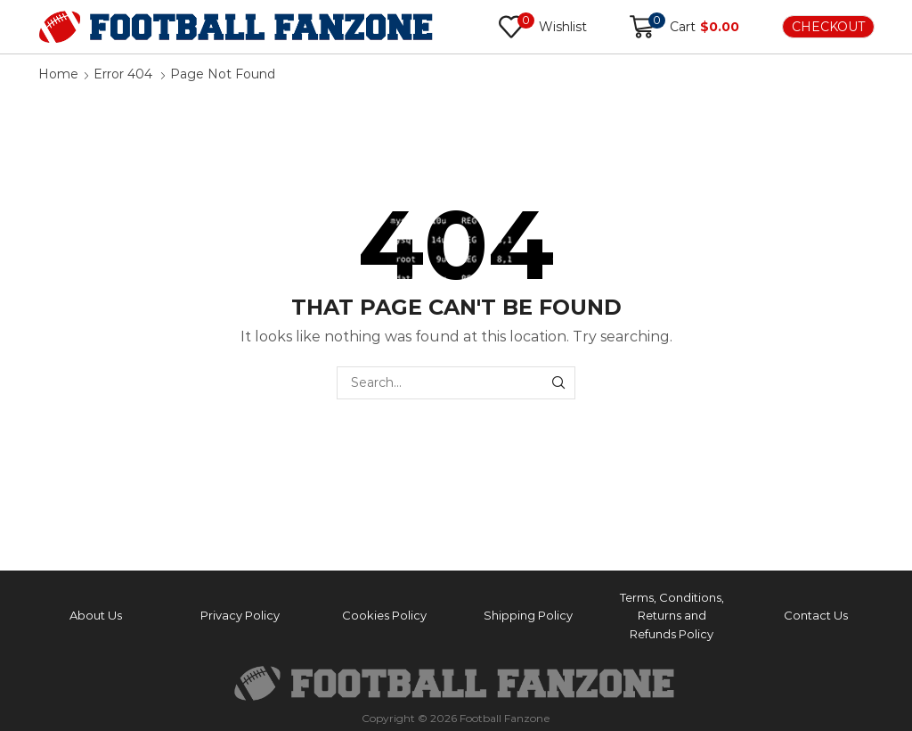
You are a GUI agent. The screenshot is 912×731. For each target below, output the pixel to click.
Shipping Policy (528, 615)
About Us (95, 615)
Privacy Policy (240, 615)
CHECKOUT (828, 27)
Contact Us (816, 615)
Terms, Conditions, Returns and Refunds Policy (672, 616)
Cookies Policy (384, 615)
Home (58, 74)
